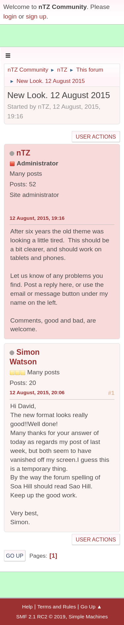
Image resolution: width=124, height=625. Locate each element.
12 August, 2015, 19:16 (37, 218)
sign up (36, 16)
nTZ (23, 153)
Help (27, 606)
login (10, 16)
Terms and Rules (56, 606)
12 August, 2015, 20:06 (37, 392)
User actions (96, 137)
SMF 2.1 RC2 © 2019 (40, 616)
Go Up (14, 556)
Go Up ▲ (91, 606)
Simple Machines (88, 616)
